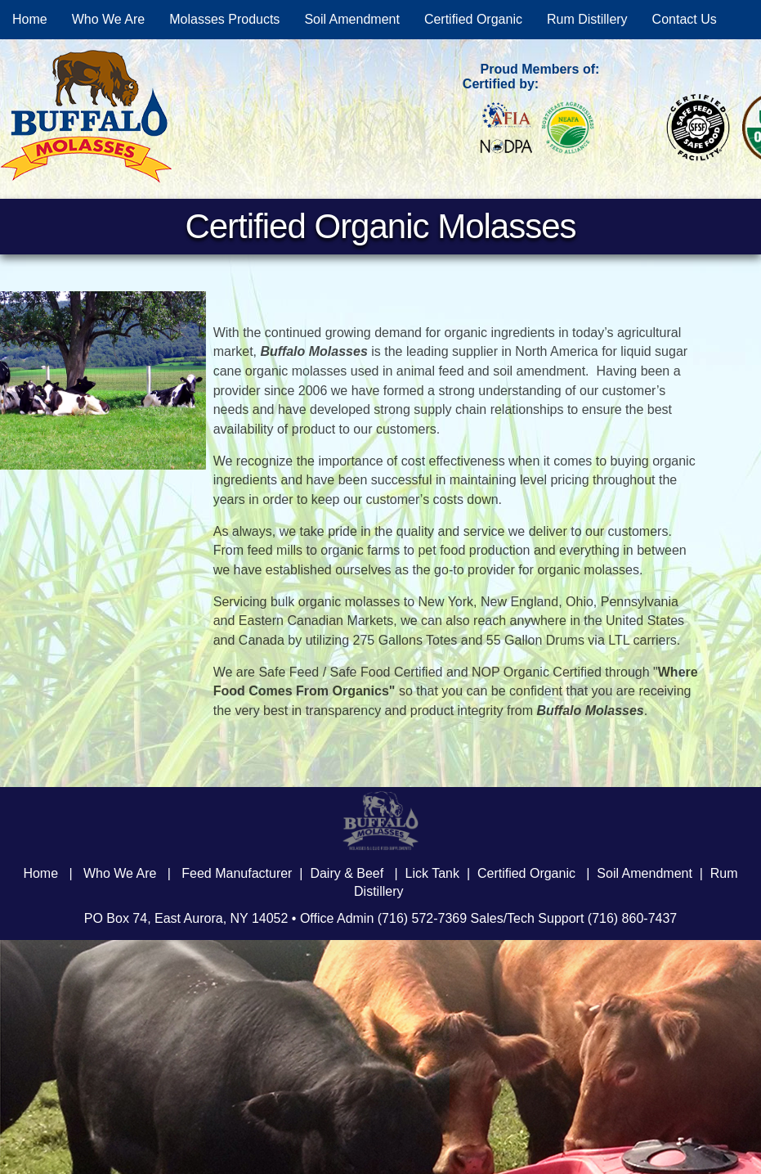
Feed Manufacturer (236, 873)
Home (29, 19)
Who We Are (108, 19)
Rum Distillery (587, 19)
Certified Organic (473, 19)
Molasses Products (224, 19)
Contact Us (684, 19)
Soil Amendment (352, 19)
